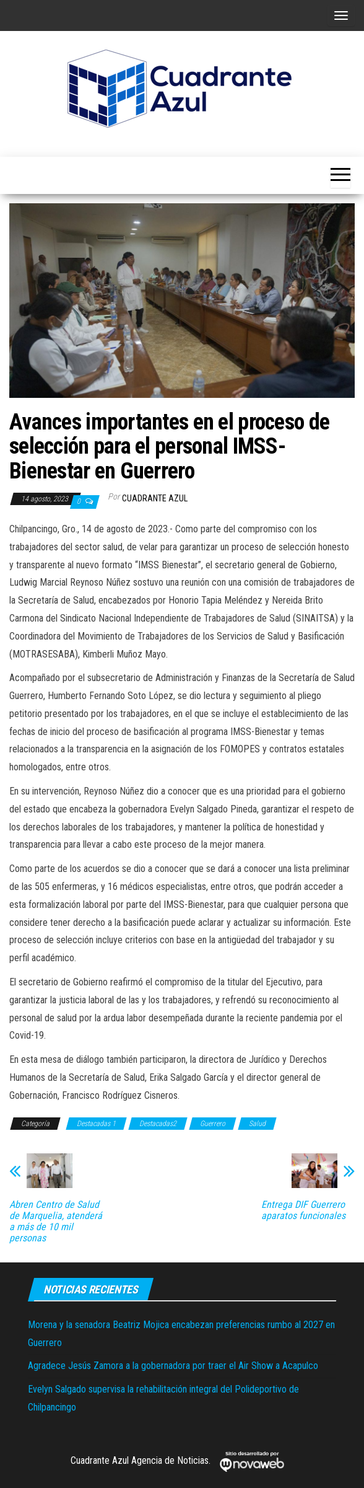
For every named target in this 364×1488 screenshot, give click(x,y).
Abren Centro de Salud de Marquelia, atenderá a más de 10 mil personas (55, 1221)
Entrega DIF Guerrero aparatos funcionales (303, 1210)
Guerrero (212, 1123)
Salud (257, 1123)
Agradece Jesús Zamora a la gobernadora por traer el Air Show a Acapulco (173, 1365)
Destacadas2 (157, 1123)
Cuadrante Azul (155, 498)
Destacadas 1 (96, 1123)
